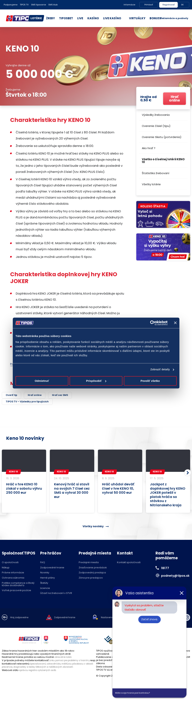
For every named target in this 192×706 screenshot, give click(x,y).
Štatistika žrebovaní (155, 173)
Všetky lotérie (151, 184)
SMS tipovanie (38, 4)
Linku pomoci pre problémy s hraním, (71, 661)
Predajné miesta (89, 563)
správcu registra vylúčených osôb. (39, 670)
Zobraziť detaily (158, 369)
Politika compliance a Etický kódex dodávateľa (18, 585)
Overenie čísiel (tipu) (156, 126)
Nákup (5, 568)
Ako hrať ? (148, 148)
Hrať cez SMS (66, 395)
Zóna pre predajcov (91, 579)
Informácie (129, 4)
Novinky (44, 573)
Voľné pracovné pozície (16, 591)
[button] (187, 473)
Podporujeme (10, 4)
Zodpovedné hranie (52, 568)
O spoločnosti (10, 563)
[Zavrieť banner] (175, 323)
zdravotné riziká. (64, 657)
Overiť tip (12, 395)
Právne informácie (13, 573)
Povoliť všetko (150, 381)
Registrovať (169, 4)
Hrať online (38, 395)
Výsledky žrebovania (156, 115)
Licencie (45, 589)
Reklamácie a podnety (174, 18)
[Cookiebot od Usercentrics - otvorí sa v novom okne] (151, 323)
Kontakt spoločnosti (129, 563)
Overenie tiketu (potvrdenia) (161, 137)
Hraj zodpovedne (20, 618)
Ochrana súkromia (13, 579)
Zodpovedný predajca (92, 573)
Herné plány (47, 579)
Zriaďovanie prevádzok (93, 568)
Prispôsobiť (96, 381)
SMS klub (53, 4)
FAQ (42, 563)
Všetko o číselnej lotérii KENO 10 (163, 160)
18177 (165, 569)
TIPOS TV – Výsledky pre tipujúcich (31, 402)
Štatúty (44, 584)
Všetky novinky (93, 527)
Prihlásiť (148, 4)
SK (182, 4)
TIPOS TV (24, 4)
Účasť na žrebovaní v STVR (56, 594)
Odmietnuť (42, 381)
